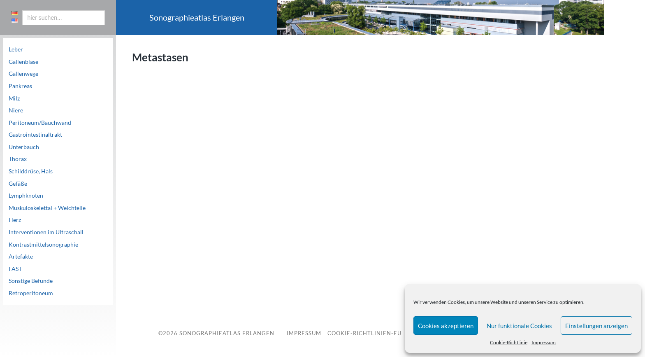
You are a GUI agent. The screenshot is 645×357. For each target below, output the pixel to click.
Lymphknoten (26, 195)
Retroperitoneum (31, 293)
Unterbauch (24, 147)
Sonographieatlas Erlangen (226, 333)
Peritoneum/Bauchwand (40, 122)
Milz (14, 98)
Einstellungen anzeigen (596, 325)
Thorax (18, 159)
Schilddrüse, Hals (31, 171)
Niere (16, 110)
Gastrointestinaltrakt (35, 134)
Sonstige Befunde (31, 281)
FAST (15, 269)
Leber (16, 49)
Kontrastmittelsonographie (43, 244)
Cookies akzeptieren (445, 325)
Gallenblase (23, 61)
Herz (15, 220)
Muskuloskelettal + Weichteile (47, 208)
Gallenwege (23, 73)
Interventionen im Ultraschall (46, 232)
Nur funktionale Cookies (519, 325)
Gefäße (18, 183)
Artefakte (21, 256)
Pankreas (20, 86)
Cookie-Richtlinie (508, 342)
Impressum (543, 342)
